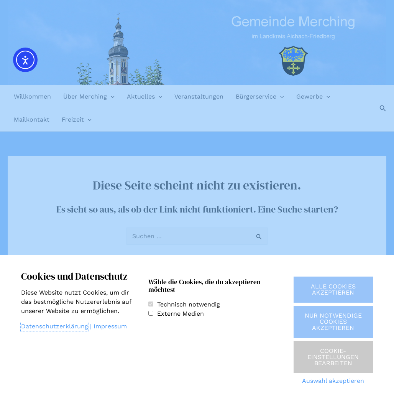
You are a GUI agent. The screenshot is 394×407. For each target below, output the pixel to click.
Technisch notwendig (188, 304)
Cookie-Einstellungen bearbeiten (333, 357)
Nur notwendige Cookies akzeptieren (333, 321)
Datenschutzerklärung (54, 326)
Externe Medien (180, 313)
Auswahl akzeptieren (333, 380)
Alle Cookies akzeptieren (333, 289)
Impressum (110, 326)
